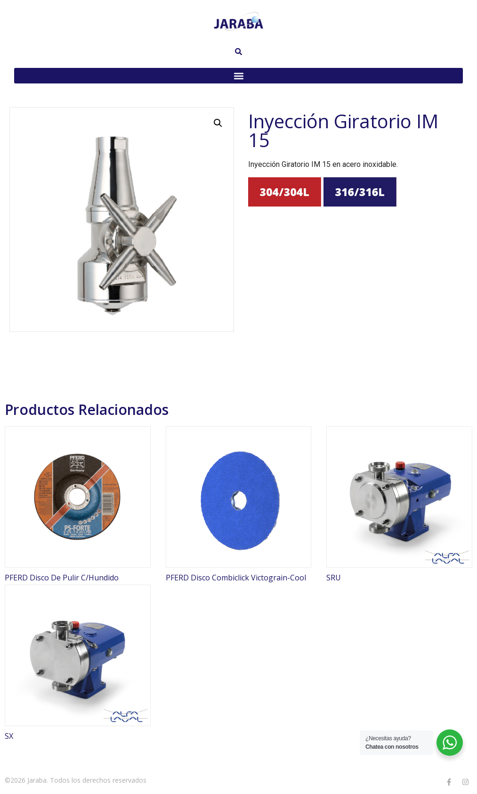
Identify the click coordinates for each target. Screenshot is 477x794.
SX (9, 736)
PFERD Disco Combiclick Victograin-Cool (236, 577)
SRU (333, 577)
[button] (238, 75)
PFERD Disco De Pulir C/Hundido (62, 577)
